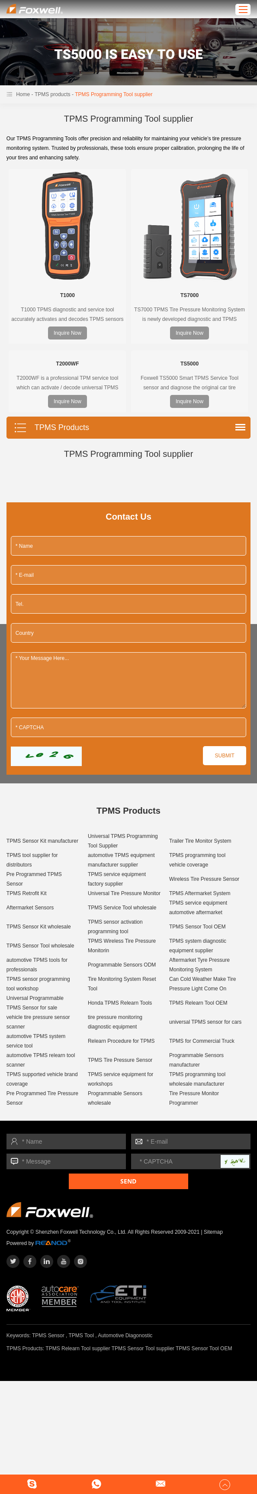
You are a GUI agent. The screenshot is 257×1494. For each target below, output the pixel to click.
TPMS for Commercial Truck (202, 1041)
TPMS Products (51, 427)
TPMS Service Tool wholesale (122, 908)
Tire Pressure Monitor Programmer (194, 1098)
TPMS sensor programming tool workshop (38, 984)
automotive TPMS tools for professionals (36, 965)
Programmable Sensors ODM (122, 965)
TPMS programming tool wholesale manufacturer (197, 1079)
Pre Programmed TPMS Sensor (34, 879)
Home (23, 94)
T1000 (67, 295)
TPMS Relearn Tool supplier (77, 1348)
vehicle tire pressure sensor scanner (38, 1022)
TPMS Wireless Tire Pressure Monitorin (122, 946)
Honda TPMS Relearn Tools (120, 1003)
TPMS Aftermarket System (199, 893)
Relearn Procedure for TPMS (121, 1041)
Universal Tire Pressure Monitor (124, 893)
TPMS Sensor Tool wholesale (40, 946)
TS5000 (189, 364)
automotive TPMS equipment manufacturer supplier (121, 860)
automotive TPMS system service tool (36, 1041)
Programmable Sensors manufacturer (196, 1060)
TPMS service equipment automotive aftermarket (198, 907)
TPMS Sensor (48, 1335)
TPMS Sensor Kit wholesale (38, 927)
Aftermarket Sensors (30, 908)
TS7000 (189, 295)
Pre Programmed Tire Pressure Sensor (42, 1098)
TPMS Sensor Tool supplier (143, 1348)
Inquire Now (67, 333)
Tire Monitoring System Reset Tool (122, 984)
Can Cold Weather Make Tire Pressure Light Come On (202, 984)
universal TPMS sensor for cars (205, 1022)
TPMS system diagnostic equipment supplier (197, 946)
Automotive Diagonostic (125, 1335)
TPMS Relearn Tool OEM (198, 1003)
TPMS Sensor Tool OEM (197, 927)
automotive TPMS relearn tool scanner (40, 1060)
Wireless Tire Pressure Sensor (204, 879)
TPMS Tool (80, 1335)
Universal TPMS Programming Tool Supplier (123, 841)
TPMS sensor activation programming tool (115, 927)
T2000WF (67, 364)
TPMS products (53, 94)
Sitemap (213, 1232)
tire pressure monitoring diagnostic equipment (115, 1022)
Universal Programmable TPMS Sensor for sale (35, 1003)
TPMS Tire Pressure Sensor (120, 1060)
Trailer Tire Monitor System (200, 841)
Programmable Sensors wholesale (115, 1098)
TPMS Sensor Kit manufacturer (42, 841)
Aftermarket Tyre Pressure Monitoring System (199, 965)
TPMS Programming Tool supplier (113, 94)
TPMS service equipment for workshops (120, 1079)
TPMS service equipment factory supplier (117, 879)
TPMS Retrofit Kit (26, 893)
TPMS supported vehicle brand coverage (42, 1079)
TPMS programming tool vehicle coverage (197, 860)
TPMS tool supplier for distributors (32, 860)
